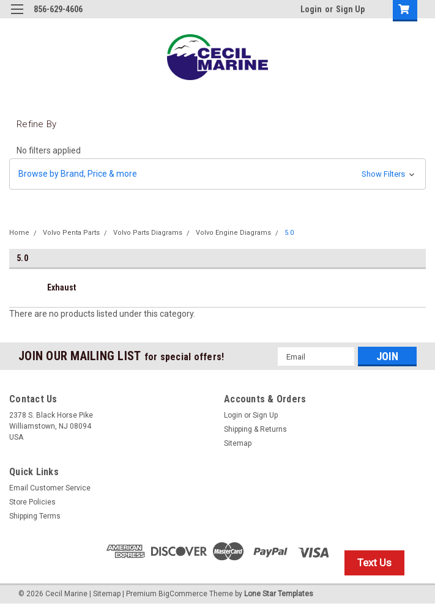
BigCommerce (182, 593)
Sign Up (350, 9)
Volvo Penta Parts (71, 233)
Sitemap (237, 443)
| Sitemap (105, 593)
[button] (217, 174)
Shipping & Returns (255, 429)
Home (19, 233)
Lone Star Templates (278, 593)
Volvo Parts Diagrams (147, 233)
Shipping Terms (35, 516)
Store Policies (32, 502)
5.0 (289, 233)
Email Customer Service (50, 488)
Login (311, 9)
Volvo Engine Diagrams (233, 233)
